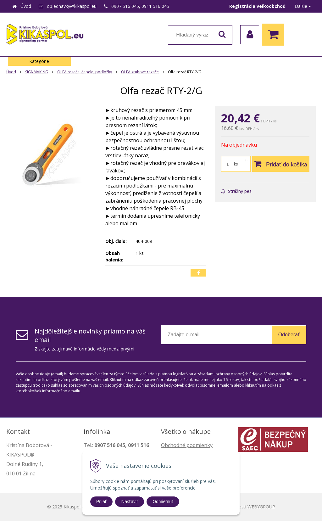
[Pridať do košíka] (280, 164)
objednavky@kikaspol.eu (72, 6)
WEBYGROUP (261, 507)
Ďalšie (303, 6)
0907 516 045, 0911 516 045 (140, 6)
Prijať (101, 501)
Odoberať (289, 334)
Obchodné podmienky (187, 445)
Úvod (25, 6)
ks (236, 164)
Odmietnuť (163, 501)
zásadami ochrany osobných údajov (229, 374)
